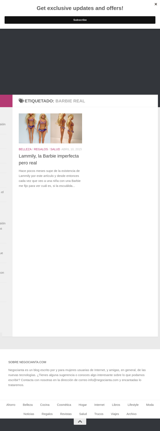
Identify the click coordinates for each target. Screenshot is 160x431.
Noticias (29, 414)
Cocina (45, 404)
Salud (55, 149)
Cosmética (64, 404)
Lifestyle (133, 404)
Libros (116, 404)
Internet (99, 404)
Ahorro (10, 404)
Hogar (83, 404)
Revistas (66, 414)
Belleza (25, 149)
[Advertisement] (80, 63)
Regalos (41, 149)
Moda (150, 404)
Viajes (115, 414)
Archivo (131, 414)
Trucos (98, 414)
